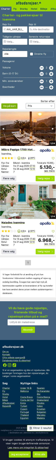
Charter (5, 8)
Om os (5, 351)
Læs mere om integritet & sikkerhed (28, 447)
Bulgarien (41, 412)
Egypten (24, 418)
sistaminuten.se (20, 430)
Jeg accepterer (20, 454)
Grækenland (43, 400)
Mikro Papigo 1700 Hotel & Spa (22, 149)
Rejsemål (6, 406)
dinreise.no (29, 433)
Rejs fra (6, 24)
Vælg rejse (45, 178)
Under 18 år (26, 388)
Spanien (41, 388)
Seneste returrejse (39, 36)
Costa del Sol (26, 400)
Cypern (23, 409)
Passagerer (8, 61)
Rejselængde (9, 49)
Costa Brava (26, 397)
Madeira (41, 418)
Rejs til (32, 24)
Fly (15, 8)
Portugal (24, 412)
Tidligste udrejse (11, 36)
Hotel (34, 8)
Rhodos (40, 403)
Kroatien (41, 409)
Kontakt (6, 354)
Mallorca (24, 391)
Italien (40, 406)
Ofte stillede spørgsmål (13, 357)
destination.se (16, 433)
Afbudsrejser (8, 403)
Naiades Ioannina (13, 222)
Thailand (24, 415)
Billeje (43, 8)
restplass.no (6, 430)
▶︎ (53, 128)
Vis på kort (9, 106)
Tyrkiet (23, 406)
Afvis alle (40, 454)
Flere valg (8, 178)
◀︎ (3, 128)
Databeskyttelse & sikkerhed (16, 360)
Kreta (23, 403)
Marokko (41, 415)
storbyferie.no (42, 433)
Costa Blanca (43, 397)
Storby (24, 8)
